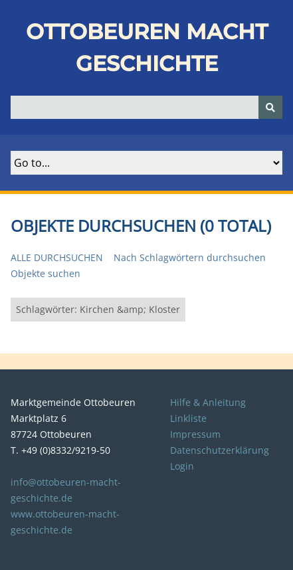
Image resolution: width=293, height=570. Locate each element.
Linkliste (188, 418)
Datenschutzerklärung (219, 450)
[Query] (146, 107)
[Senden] (270, 107)
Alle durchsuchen (57, 257)
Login (182, 466)
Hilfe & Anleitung (208, 402)
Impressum (195, 434)
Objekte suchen (45, 273)
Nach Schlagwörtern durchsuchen (190, 257)
